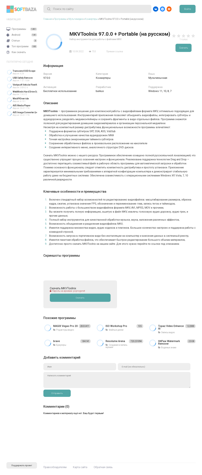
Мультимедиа (75, 19)
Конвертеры (91, 19)
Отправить (57, 393)
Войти (187, 9)
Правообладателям (55, 467)
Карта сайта (80, 467)
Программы (60, 19)
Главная (47, 19)
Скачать (183, 47)
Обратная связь (103, 467)
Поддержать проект (21, 465)
